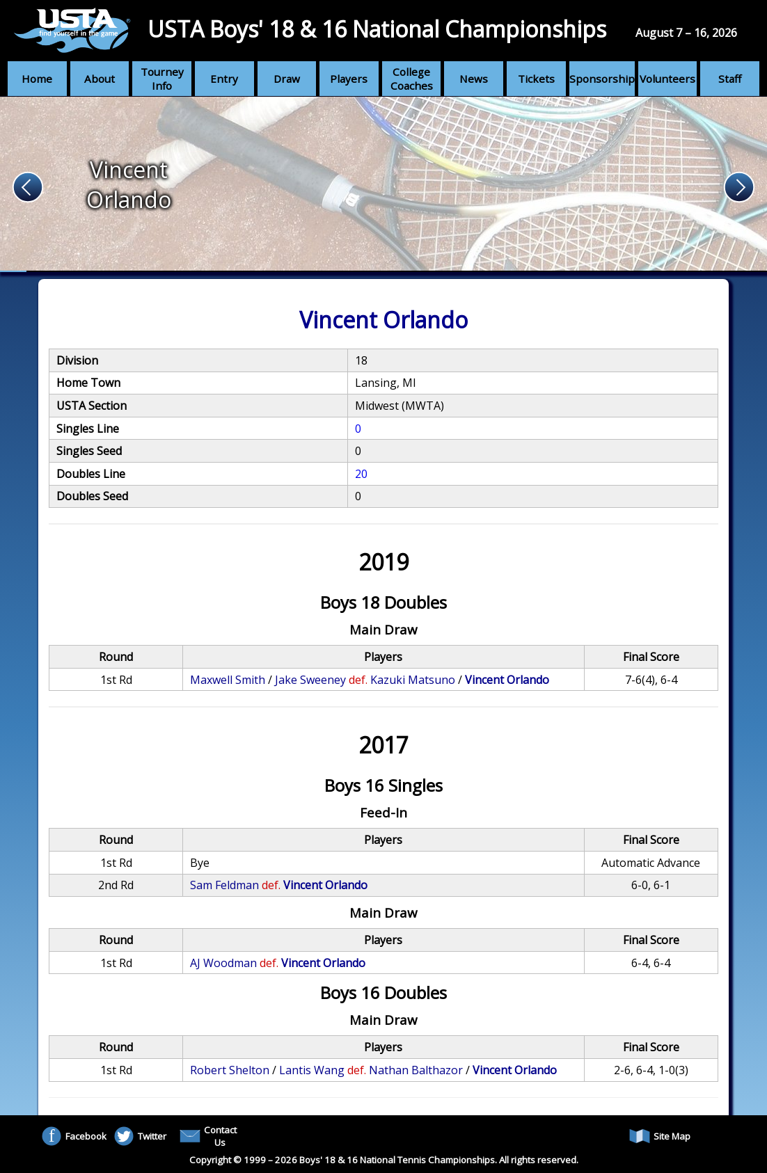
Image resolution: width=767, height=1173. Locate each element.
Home (37, 79)
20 (361, 473)
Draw (287, 79)
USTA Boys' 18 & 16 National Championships (377, 29)
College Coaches (411, 79)
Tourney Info (162, 79)
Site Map (659, 1136)
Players (348, 79)
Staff (729, 79)
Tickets (536, 79)
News (473, 79)
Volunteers (667, 79)
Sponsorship (602, 79)
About (99, 79)
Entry (224, 79)
